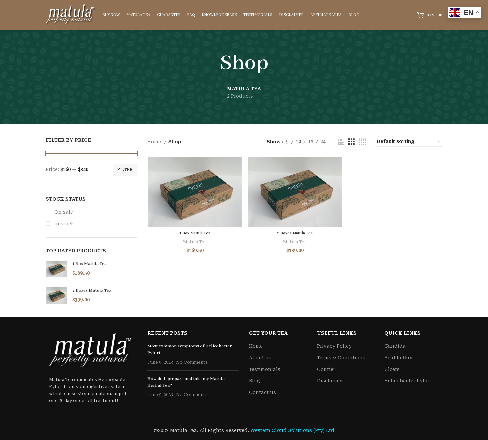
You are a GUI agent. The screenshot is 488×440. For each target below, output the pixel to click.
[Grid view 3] (351, 142)
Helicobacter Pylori (407, 380)
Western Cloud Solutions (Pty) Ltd (292, 430)
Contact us (262, 392)
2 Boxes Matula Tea (91, 290)
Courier (326, 369)
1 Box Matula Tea (89, 264)
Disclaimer (330, 380)
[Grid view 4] (362, 142)
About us (260, 357)
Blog (254, 380)
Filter (125, 169)
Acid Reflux (398, 357)
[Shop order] (409, 142)
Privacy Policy (334, 346)
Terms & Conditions (341, 357)
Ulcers (392, 369)
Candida (395, 346)
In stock (63, 223)
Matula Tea (194, 242)
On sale (63, 212)
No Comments (192, 362)
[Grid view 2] (341, 142)
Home (154, 141)
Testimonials (264, 369)
